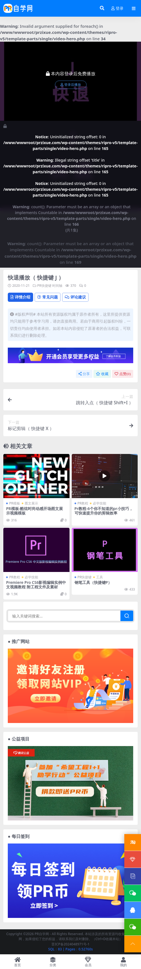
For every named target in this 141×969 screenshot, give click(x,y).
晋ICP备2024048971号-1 (70, 944)
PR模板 (14, 503)
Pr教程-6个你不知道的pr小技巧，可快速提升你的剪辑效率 (104, 511)
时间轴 (57, 285)
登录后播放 (70, 84)
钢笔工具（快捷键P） (93, 582)
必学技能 (99, 503)
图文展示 (31, 503)
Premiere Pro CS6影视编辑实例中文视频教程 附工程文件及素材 (36, 585)
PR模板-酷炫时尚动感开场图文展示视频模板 (34, 511)
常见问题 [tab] (47, 297)
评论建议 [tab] (75, 297)
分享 (84, 374)
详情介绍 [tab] (20, 297)
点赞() (123, 374)
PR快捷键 (44, 285)
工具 (99, 577)
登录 (117, 8)
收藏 (102, 374)
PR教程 (83, 503)
